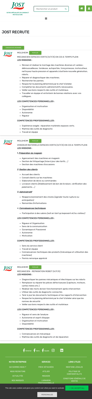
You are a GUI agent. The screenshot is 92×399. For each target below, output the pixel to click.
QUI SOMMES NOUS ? (17, 367)
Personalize (47, 395)
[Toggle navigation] (46, 18)
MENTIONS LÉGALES (74, 367)
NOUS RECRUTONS (17, 371)
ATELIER (46, 371)
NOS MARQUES (18, 380)
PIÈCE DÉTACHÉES (46, 367)
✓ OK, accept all (76, 388)
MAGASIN (46, 376)
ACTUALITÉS (17, 376)
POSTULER (35, 53)
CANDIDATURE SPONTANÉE (13, 47)
